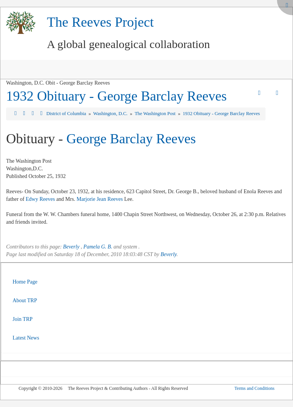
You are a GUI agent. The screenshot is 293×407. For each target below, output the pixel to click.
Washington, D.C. (111, 113)
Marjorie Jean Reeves (100, 199)
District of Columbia (66, 113)
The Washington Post (156, 113)
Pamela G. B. (98, 247)
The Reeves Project (100, 22)
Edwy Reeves (40, 199)
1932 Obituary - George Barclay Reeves (116, 96)
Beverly (71, 247)
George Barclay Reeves (131, 138)
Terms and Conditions (254, 388)
